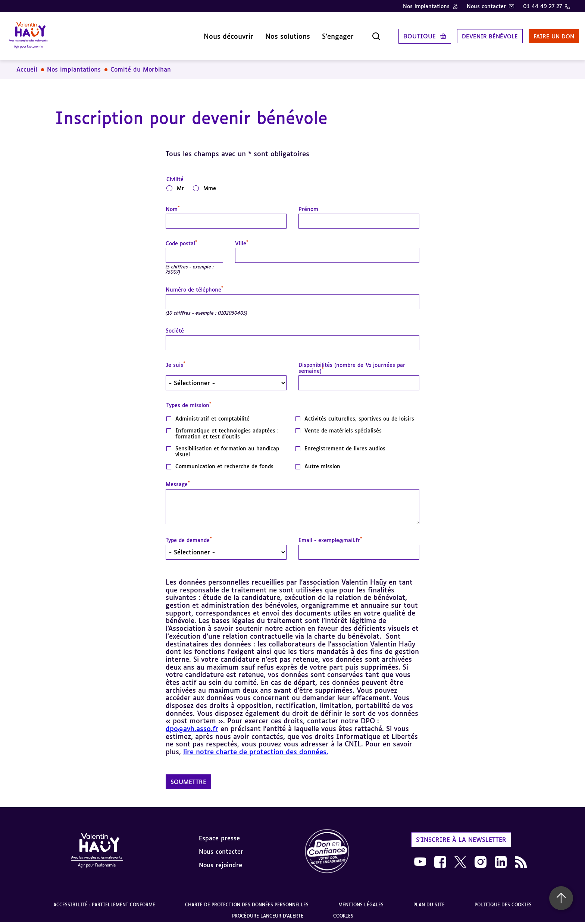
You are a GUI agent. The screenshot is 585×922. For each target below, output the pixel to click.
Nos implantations (426, 6)
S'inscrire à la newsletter (461, 833)
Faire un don (542, 33)
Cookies (343, 910)
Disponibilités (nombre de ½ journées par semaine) (351, 362)
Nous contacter (486, 6)
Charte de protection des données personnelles (247, 898)
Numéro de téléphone (194, 284)
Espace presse (219, 832)
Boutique (402, 33)
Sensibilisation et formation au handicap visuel (227, 445)
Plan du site (429, 898)
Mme (209, 182)
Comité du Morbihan (140, 63)
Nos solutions (270, 33)
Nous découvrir (211, 33)
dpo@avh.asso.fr (192, 722)
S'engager (321, 33)
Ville (241, 237)
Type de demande (189, 534)
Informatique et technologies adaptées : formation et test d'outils (227, 428)
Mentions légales (361, 898)
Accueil (26, 63)
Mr (180, 182)
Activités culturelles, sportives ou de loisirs (359, 413)
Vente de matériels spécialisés (343, 425)
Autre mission (322, 460)
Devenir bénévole (475, 33)
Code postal (181, 237)
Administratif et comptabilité (212, 413)
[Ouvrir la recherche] (358, 33)
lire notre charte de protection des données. (255, 746)
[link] (327, 845)
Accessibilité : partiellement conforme (104, 898)
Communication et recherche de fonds (224, 460)
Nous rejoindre (220, 859)
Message (178, 478)
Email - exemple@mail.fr (330, 534)
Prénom (308, 203)
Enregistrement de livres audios (344, 443)
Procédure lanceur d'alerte (267, 910)
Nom (173, 203)
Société (175, 325)
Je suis (175, 359)
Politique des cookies (503, 898)
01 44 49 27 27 (542, 6)
